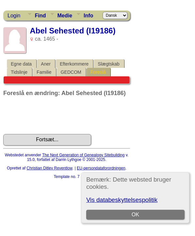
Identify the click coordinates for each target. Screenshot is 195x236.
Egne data (21, 64)
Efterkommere (74, 64)
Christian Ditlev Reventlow (49, 168)
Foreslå (98, 72)
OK (135, 214)
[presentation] (53, 115)
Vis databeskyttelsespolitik (121, 199)
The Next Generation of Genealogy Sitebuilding (83, 155)
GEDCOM (71, 72)
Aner (46, 64)
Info (88, 15)
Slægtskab (108, 64)
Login (14, 15)
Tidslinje (19, 72)
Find (40, 15)
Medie (64, 15)
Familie (44, 72)
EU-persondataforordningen (101, 168)
